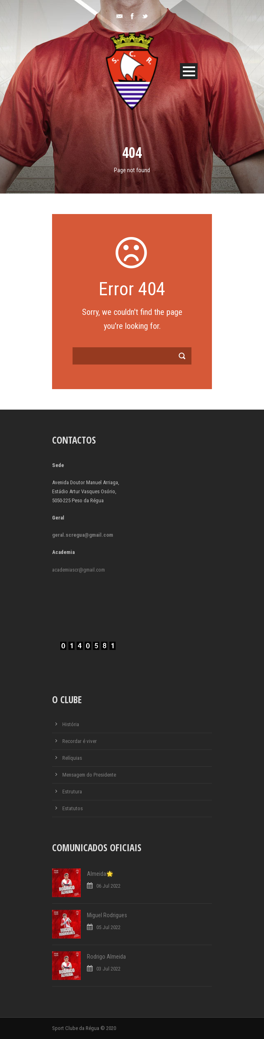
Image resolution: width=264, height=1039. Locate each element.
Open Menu (189, 71)
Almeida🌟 (100, 873)
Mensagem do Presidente (89, 775)
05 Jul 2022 (108, 927)
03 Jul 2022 (108, 969)
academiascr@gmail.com (78, 570)
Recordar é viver (79, 741)
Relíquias (72, 758)
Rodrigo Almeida (106, 956)
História (70, 724)
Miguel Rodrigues (107, 915)
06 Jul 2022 (108, 886)
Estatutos (72, 808)
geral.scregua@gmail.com (82, 535)
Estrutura (72, 791)
